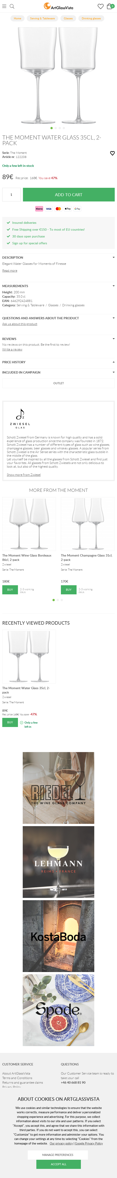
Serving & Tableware (30, 305)
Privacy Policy (11, 1087)
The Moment (18, 153)
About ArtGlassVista (16, 1073)
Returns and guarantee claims (22, 1082)
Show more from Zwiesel (24, 475)
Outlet (58, 383)
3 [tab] (60, 131)
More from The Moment (58, 490)
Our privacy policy (61, 1143)
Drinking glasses (73, 305)
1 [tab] (51, 131)
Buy (10, 590)
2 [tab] (56, 131)
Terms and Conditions (17, 1078)
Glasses (53, 305)
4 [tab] (64, 131)
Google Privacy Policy (89, 1143)
